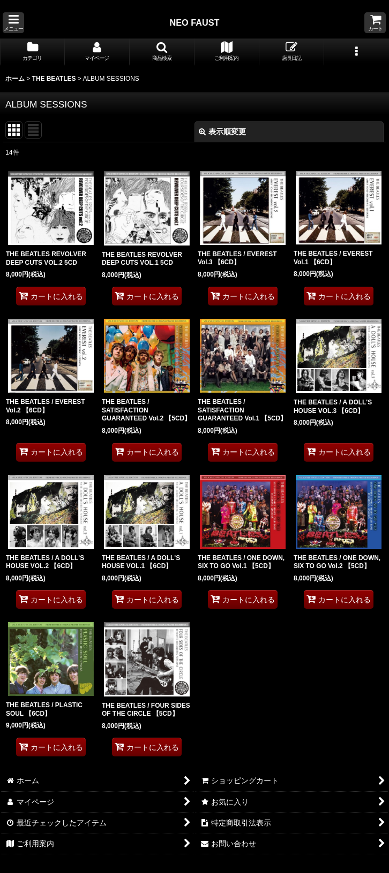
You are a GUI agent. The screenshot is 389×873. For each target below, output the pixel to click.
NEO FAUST (194, 22)
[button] (13, 22)
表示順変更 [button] (222, 131)
